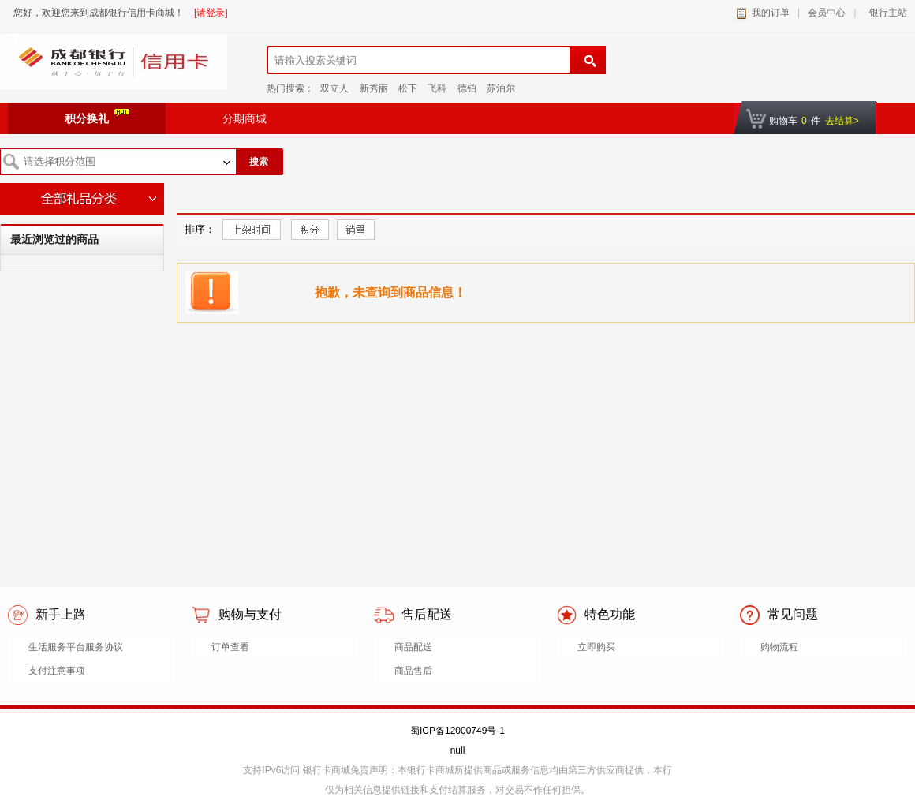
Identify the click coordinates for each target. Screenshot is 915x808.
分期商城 (244, 118)
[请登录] (211, 12)
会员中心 (827, 12)
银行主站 (885, 12)
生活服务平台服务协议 (75, 647)
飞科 (437, 88)
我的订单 (771, 12)
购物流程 (779, 647)
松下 (407, 88)
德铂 (467, 88)
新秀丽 (374, 88)
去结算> (842, 120)
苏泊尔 (501, 88)
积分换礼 (97, 117)
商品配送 (413, 647)
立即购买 (596, 647)
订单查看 (230, 647)
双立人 (334, 88)
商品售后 (413, 670)
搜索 (258, 161)
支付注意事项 (56, 670)
